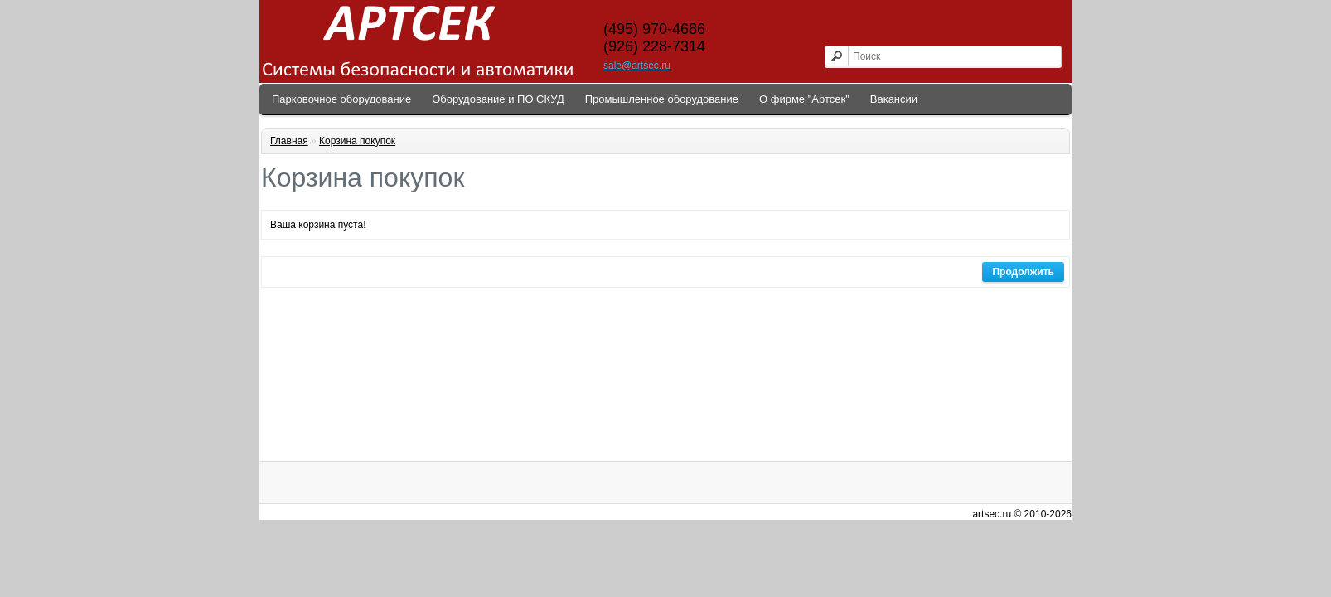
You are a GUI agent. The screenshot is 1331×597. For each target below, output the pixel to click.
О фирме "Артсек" (804, 99)
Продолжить (1023, 272)
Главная (289, 141)
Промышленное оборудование (661, 99)
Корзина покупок (357, 141)
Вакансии (893, 99)
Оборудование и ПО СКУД (498, 99)
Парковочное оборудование (341, 99)
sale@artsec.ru (636, 65)
